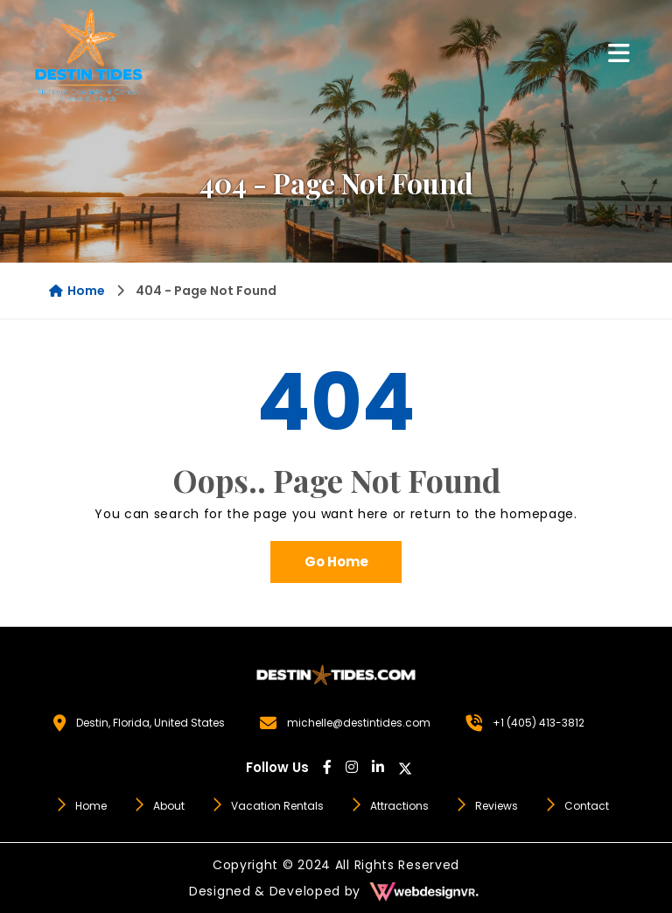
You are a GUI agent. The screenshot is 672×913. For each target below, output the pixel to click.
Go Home (336, 561)
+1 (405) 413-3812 (538, 722)
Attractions (389, 805)
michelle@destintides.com (358, 722)
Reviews (486, 805)
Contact (576, 805)
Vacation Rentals (267, 805)
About (159, 805)
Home (77, 290)
